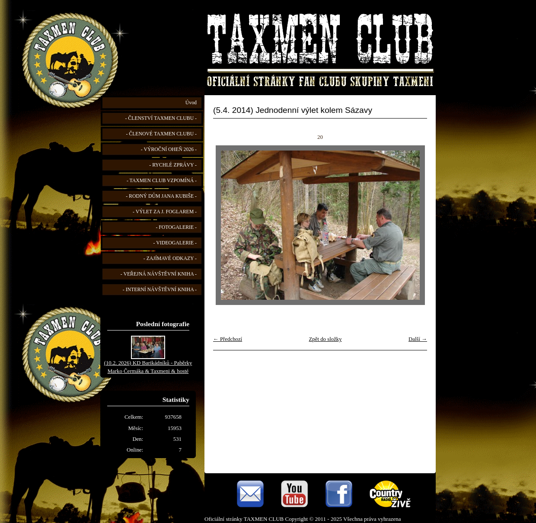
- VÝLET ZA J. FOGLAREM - (165, 212)
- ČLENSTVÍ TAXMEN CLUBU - (161, 118)
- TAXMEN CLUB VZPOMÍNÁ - (162, 180)
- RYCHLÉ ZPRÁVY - (173, 165)
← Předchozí (227, 339)
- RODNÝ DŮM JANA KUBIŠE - (161, 196)
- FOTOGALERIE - (176, 227)
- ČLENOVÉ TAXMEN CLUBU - (161, 134)
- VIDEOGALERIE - (175, 243)
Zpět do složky (325, 339)
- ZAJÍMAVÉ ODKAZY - (170, 258)
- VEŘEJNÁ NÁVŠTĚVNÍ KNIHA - (159, 274)
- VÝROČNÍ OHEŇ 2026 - (169, 149)
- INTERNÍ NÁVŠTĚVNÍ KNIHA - (160, 289)
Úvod (191, 103)
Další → (417, 339)
